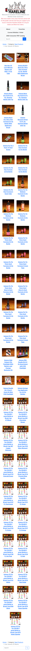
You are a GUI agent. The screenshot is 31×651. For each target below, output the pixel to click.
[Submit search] (24, 39)
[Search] (14, 39)
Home (4, 44)
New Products (19, 44)
